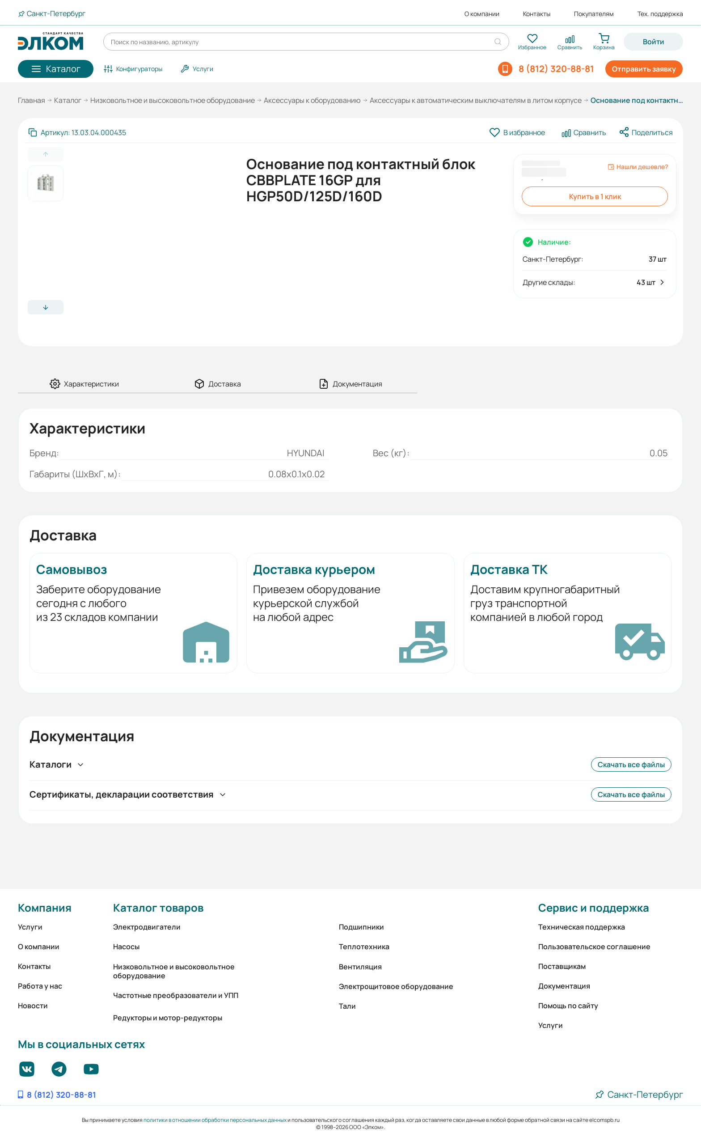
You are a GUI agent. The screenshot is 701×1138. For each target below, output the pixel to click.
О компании (482, 13)
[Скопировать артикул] (77, 132)
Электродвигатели (147, 926)
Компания (45, 907)
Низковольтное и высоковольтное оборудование (172, 100)
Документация (564, 985)
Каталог (67, 100)
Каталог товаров (158, 907)
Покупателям (594, 13)
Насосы (126, 946)
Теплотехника (364, 946)
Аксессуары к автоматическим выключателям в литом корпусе (476, 100)
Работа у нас (40, 985)
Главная (31, 100)
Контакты (536, 13)
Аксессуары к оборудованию (312, 100)
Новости (33, 1005)
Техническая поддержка (581, 926)
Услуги (30, 926)
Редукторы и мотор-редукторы (167, 1017)
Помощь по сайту (568, 1005)
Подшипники (361, 926)
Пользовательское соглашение (594, 946)
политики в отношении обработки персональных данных (215, 1120)
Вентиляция (360, 966)
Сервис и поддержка (593, 907)
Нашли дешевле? (638, 166)
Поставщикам (562, 966)
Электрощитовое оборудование (396, 986)
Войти (653, 42)
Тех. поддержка (660, 13)
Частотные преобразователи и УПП (175, 995)
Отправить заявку (644, 69)
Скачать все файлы (631, 764)
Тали (347, 1006)
